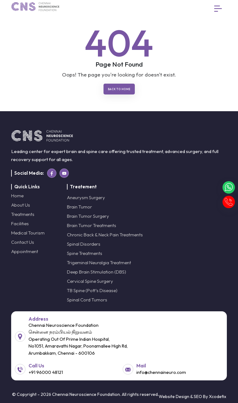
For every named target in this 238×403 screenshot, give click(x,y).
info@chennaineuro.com (161, 372)
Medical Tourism (28, 233)
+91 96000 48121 (46, 372)
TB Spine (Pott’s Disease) (92, 290)
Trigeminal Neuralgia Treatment (99, 262)
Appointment (24, 251)
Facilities (20, 223)
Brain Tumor (79, 207)
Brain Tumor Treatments (91, 225)
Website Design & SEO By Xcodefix (192, 396)
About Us (20, 205)
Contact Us (22, 242)
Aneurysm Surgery (86, 197)
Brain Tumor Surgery (88, 216)
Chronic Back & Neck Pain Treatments (105, 235)
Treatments (22, 214)
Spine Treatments (84, 253)
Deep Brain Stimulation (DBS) (96, 272)
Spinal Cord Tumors (87, 300)
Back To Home (119, 89)
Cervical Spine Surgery (90, 281)
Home (17, 196)
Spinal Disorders (83, 244)
